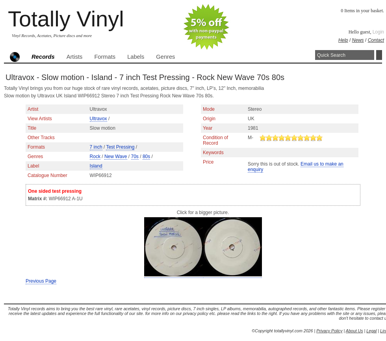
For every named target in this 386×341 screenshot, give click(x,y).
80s (146, 156)
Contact (376, 40)
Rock (95, 156)
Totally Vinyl (66, 18)
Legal (371, 330)
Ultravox (98, 118)
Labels (135, 57)
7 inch (96, 147)
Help (343, 40)
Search (379, 55)
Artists (75, 57)
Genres (165, 57)
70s (135, 156)
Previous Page (41, 281)
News (358, 40)
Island (96, 166)
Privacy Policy (329, 330)
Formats (104, 57)
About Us (354, 330)
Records (43, 57)
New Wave (115, 156)
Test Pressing (120, 147)
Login (378, 32)
